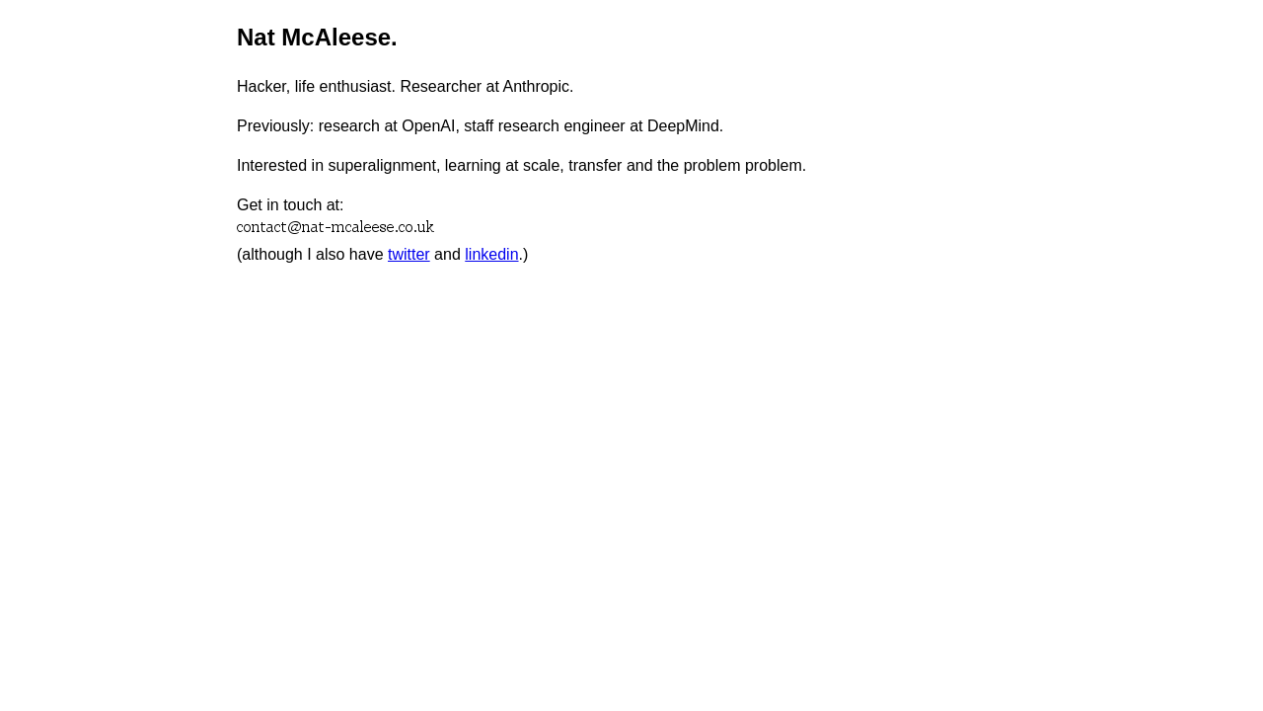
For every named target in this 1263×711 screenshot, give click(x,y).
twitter (409, 254)
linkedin (491, 254)
